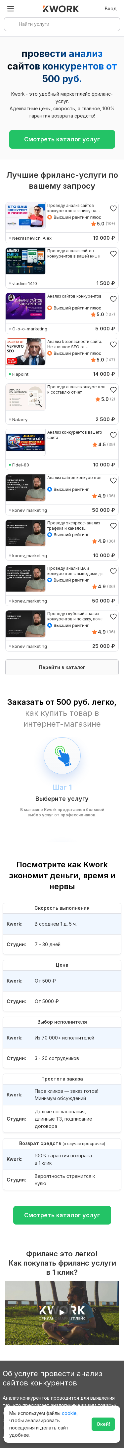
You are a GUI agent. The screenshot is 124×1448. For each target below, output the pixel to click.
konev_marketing (29, 510)
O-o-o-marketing (29, 328)
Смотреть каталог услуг (62, 139)
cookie (69, 1413)
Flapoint (20, 374)
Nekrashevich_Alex (32, 238)
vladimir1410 (24, 283)
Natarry (19, 419)
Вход (111, 8)
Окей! (103, 1424)
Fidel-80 (20, 464)
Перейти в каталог (62, 667)
